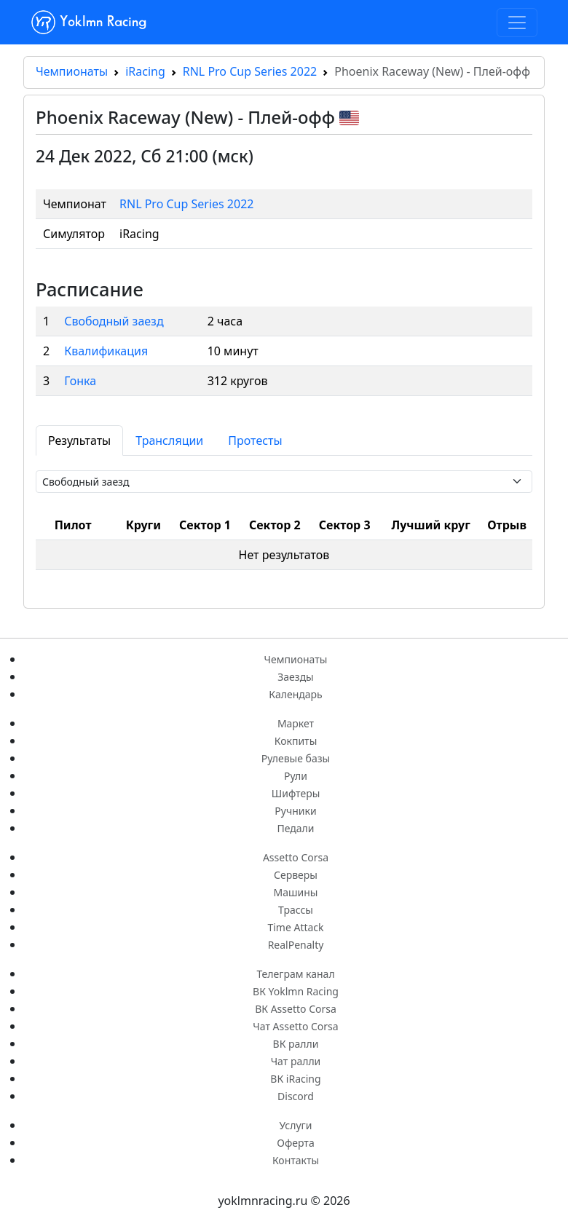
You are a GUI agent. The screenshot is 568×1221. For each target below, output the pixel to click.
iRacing (145, 71)
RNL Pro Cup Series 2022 (250, 71)
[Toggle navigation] (517, 22)
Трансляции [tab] (169, 440)
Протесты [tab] (255, 440)
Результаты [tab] (79, 440)
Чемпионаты (72, 71)
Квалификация (106, 351)
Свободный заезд (113, 321)
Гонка (80, 381)
